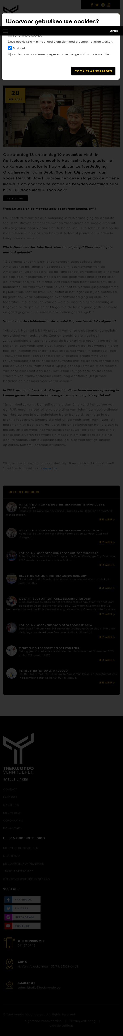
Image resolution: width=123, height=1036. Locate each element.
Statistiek (19, 48)
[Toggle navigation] (61, 30)
